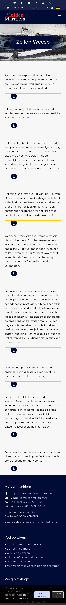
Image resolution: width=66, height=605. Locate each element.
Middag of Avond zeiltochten (31, 389)
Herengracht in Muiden (38, 493)
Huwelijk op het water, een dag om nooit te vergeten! (33, 280)
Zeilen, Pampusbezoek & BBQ (32, 67)
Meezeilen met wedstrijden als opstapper (33, 565)
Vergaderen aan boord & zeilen (32, 101)
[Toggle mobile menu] (59, 14)
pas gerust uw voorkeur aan (17, 598)
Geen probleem (42, 594)
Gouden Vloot (29, 512)
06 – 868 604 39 (35, 506)
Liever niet (58, 594)
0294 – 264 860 (32, 501)
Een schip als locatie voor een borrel (31, 441)
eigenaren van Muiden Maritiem (37, 522)
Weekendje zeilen (18, 553)
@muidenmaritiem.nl (33, 497)
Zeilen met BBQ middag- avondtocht (27, 132)
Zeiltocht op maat (18, 548)
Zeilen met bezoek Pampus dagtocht (29, 183)
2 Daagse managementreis (29, 228)
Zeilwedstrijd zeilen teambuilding (22, 357)
